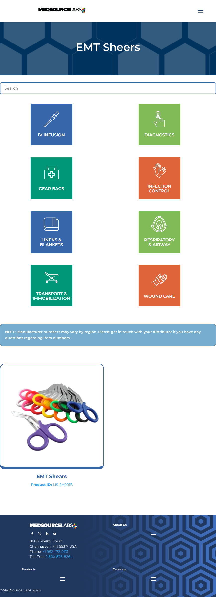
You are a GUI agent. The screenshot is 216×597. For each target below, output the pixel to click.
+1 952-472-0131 (55, 551)
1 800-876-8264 (59, 556)
